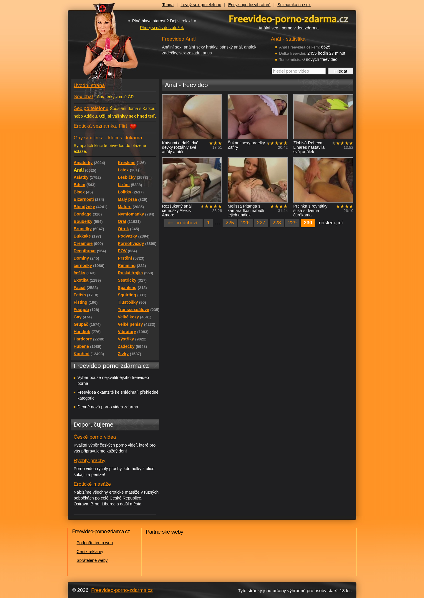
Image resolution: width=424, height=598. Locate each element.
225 (230, 222)
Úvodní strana (89, 85)
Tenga (168, 4)
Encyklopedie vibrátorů (249, 4)
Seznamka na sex (294, 4)
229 (292, 222)
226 (245, 222)
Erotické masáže (92, 484)
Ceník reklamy (90, 551)
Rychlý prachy (89, 460)
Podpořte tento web (95, 542)
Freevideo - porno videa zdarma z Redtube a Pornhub (103, 44)
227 (261, 222)
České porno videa (95, 437)
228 (277, 222)
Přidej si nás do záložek (162, 27)
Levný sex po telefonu (200, 4)
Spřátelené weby (92, 560)
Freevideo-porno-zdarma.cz (122, 590)
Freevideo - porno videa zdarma (288, 19)
